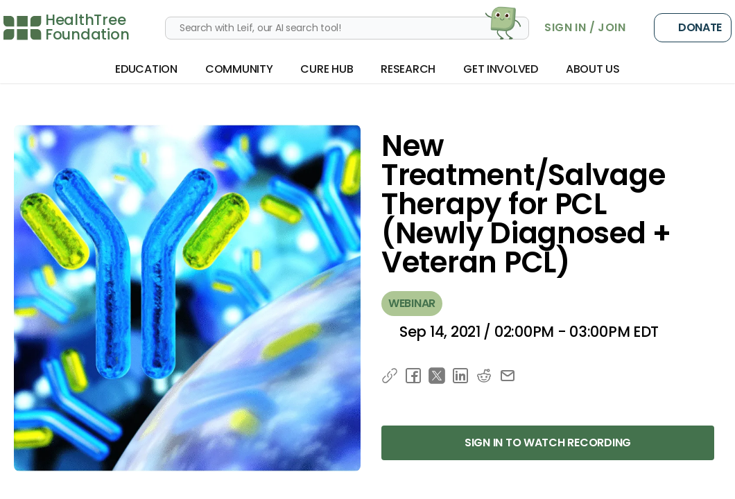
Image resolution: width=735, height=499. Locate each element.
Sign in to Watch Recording (548, 442)
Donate (693, 27)
